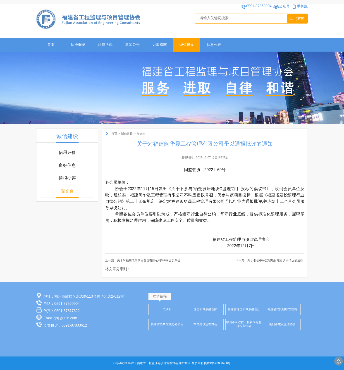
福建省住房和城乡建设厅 (244, 309)
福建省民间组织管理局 (282, 309)
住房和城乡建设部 (205, 309)
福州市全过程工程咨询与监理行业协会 (243, 324)
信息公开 (214, 45)
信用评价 (67, 152)
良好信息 (67, 165)
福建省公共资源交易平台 (167, 324)
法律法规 (105, 45)
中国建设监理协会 (205, 324)
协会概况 (78, 45)
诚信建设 (186, 45)
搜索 (300, 18)
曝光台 (67, 191)
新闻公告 (132, 45)
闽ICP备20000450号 (217, 363)
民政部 (166, 309)
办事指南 (159, 45)
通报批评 (67, 178)
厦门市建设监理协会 (282, 324)
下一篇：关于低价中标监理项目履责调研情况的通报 (269, 260)
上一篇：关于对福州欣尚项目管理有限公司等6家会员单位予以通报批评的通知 (156, 260)
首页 (51, 45)
